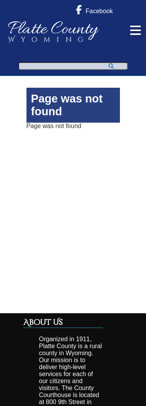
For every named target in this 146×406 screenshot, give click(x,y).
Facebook (94, 9)
